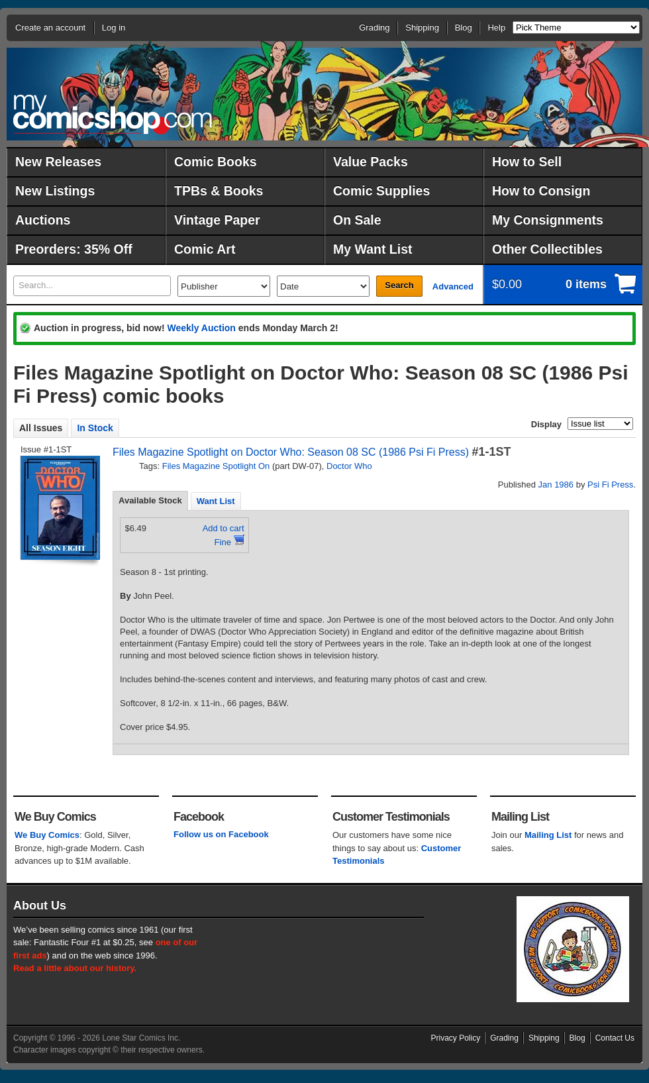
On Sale (357, 220)
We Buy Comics (47, 835)
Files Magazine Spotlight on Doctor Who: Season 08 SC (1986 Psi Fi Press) (291, 452)
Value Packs (370, 161)
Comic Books (215, 161)
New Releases (58, 161)
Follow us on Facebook (221, 834)
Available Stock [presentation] (150, 500)
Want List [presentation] (216, 501)
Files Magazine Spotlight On (216, 466)
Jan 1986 (556, 485)
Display (546, 424)
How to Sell (527, 161)
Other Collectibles (547, 249)
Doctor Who (349, 466)
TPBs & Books (218, 190)
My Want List (373, 249)
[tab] (150, 501)
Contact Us (614, 1038)
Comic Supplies (381, 190)
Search (399, 285)
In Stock (95, 428)
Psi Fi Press (610, 485)
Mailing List (548, 835)
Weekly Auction (201, 328)
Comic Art (204, 249)
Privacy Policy (456, 1038)
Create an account (50, 27)
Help (496, 27)
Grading (374, 27)
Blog (463, 27)
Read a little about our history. (74, 968)
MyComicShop (112, 114)
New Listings (55, 190)
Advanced (453, 286)
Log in (113, 27)
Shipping (422, 27)
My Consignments (547, 220)
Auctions (42, 220)
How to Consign (541, 190)
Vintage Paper (217, 220)
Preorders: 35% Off (73, 249)
